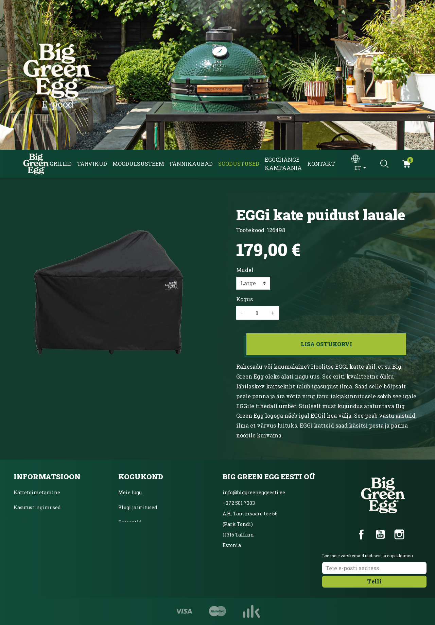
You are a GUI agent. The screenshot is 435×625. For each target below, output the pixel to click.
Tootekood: (250, 230)
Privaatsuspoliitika (37, 522)
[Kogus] (257, 313)
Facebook (361, 534)
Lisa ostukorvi (326, 344)
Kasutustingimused (37, 507)
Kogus (244, 299)
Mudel (245, 269)
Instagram (399, 534)
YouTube (380, 534)
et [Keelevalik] (358, 168)
